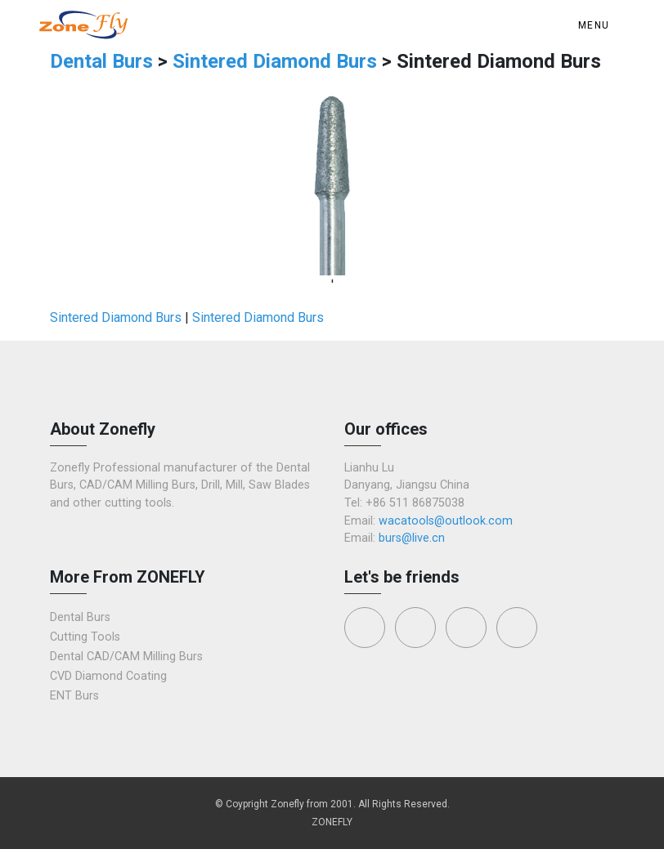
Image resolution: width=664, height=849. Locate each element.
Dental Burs (104, 61)
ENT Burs (74, 696)
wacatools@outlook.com (446, 521)
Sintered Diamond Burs (275, 61)
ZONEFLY (332, 822)
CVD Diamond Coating (108, 676)
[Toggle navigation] (597, 25)
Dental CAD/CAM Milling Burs (126, 657)
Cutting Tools (85, 637)
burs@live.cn (412, 538)
